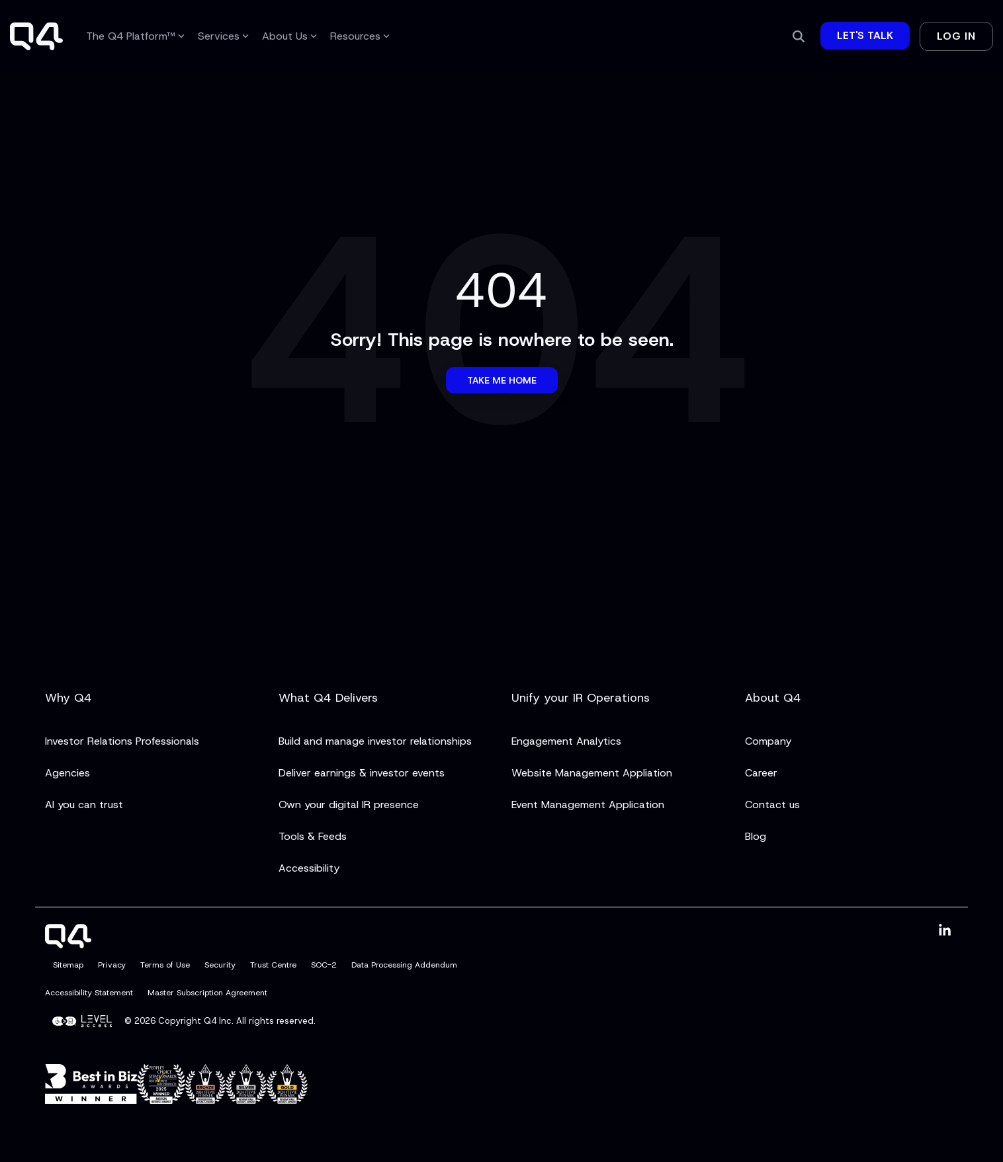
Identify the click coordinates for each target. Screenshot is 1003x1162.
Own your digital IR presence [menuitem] (349, 804)
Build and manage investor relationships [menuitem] (375, 741)
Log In (956, 36)
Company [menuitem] (768, 741)
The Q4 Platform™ (135, 36)
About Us (289, 36)
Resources (360, 36)
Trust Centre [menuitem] (273, 965)
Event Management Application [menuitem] (587, 804)
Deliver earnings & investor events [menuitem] (362, 773)
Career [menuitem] (761, 773)
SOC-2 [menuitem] (324, 965)
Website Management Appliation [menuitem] (591, 773)
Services (223, 36)
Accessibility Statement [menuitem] (89, 992)
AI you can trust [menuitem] (84, 804)
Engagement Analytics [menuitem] (566, 741)
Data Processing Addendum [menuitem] (404, 965)
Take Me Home (502, 380)
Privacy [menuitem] (112, 965)
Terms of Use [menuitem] (165, 965)
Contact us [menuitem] (772, 804)
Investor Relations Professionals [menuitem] (122, 741)
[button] (945, 931)
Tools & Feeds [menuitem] (313, 836)
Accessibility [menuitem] (309, 868)
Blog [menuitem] (755, 836)
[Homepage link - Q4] (68, 940)
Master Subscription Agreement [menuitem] (207, 992)
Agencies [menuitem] (67, 773)
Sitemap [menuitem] (68, 965)
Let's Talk (865, 35)
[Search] (798, 36)
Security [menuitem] (220, 965)
